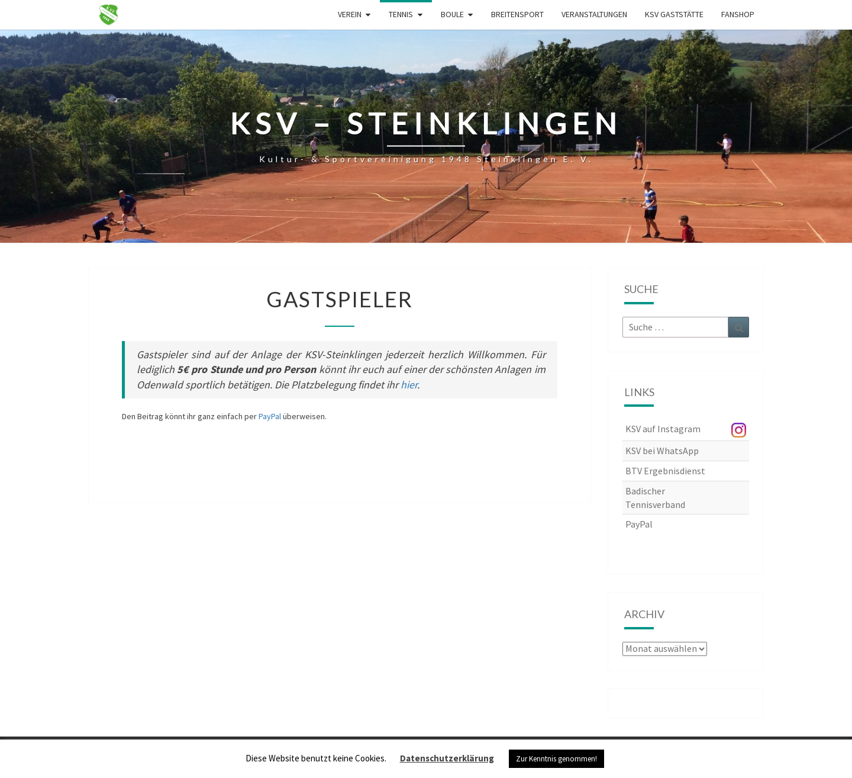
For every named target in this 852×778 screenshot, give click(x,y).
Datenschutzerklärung (447, 758)
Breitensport (517, 14)
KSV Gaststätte (674, 14)
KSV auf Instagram (663, 429)
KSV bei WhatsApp (662, 450)
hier (409, 384)
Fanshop (737, 14)
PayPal (270, 416)
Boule (452, 14)
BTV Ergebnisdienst (665, 471)
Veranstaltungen (594, 14)
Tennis (401, 14)
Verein (350, 14)
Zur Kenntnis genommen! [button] (556, 759)
